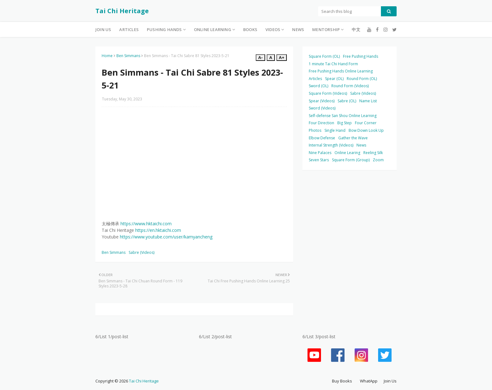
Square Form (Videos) (328, 93)
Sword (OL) (318, 85)
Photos (315, 130)
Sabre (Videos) (141, 252)
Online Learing (347, 152)
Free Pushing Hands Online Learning (341, 71)
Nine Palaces (320, 152)
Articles (315, 78)
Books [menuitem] (250, 29)
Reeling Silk (373, 152)
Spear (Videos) (321, 101)
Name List (368, 101)
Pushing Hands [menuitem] (164, 29)
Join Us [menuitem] (103, 29)
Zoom (378, 160)
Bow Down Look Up (366, 130)
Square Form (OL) (324, 56)
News (361, 145)
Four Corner (366, 123)
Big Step (344, 123)
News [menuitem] (298, 29)
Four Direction (321, 123)
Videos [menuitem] (272, 29)
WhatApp (368, 381)
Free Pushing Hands (360, 56)
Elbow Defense (322, 138)
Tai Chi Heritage (122, 11)
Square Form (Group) (351, 160)
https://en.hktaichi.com (158, 230)
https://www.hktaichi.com (146, 224)
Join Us (390, 381)
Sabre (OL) (347, 101)
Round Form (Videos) (350, 85)
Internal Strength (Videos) (331, 145)
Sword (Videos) (322, 108)
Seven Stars (319, 160)
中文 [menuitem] (356, 29)
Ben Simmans (128, 55)
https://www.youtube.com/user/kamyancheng (166, 237)
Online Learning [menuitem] (212, 29)
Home (107, 55)
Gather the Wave (353, 138)
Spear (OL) (334, 78)
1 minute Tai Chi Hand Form (333, 64)
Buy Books (342, 381)
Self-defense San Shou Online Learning (343, 115)
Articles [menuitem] (129, 29)
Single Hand (334, 130)
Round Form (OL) (362, 78)
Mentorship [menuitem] (326, 29)
